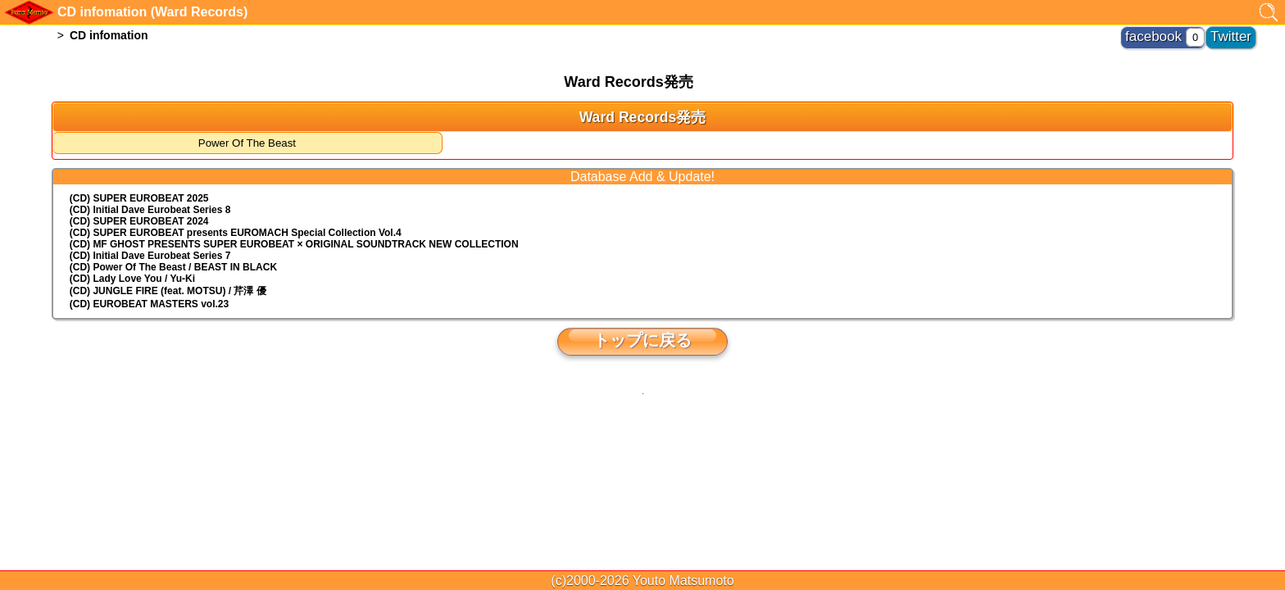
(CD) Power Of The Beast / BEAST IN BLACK (173, 267)
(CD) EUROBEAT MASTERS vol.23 (149, 304)
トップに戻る (642, 340)
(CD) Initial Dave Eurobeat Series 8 (150, 210)
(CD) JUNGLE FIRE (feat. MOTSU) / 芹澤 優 (168, 291)
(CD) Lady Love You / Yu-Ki (132, 278)
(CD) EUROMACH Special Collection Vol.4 (236, 232)
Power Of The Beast (247, 143)
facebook (1176, 33)
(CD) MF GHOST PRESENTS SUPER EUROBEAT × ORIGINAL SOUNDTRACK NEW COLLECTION (294, 244)
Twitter (1237, 33)
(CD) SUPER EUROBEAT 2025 (139, 198)
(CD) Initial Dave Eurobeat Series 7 (150, 255)
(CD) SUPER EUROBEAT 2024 (139, 221)
